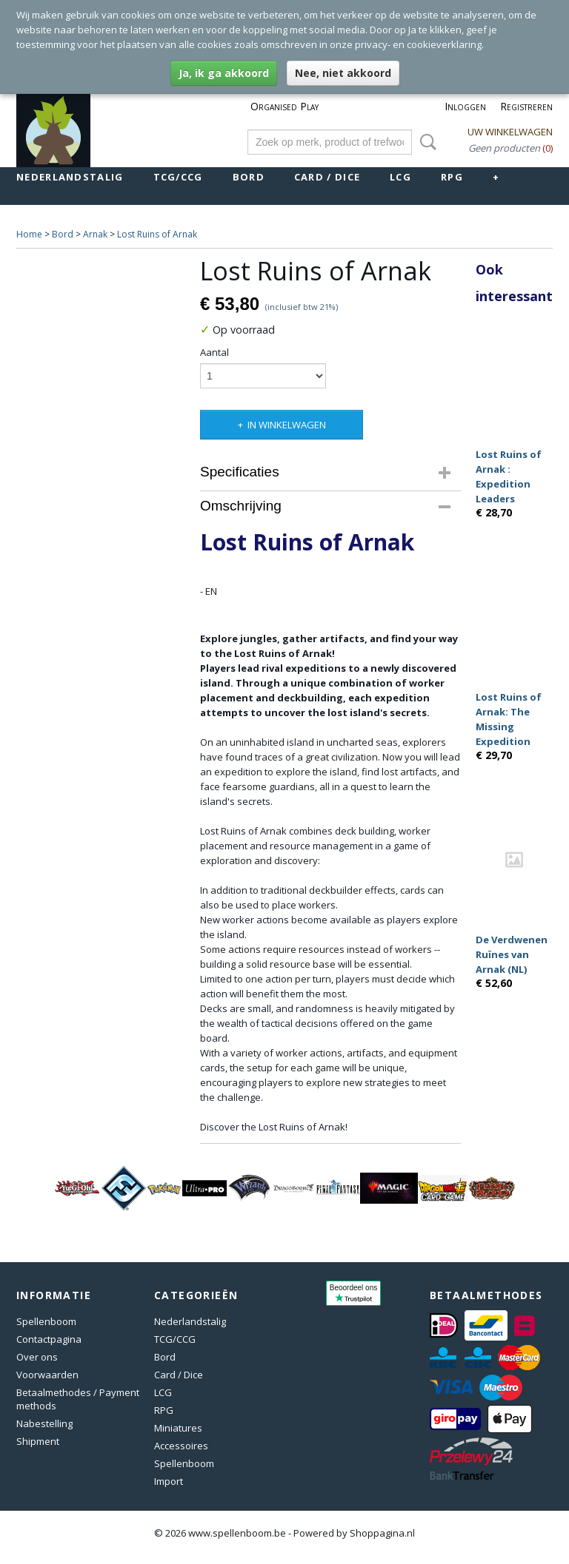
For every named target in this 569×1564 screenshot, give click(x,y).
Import (168, 1481)
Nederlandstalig (70, 176)
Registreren (526, 106)
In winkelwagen (286, 424)
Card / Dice (327, 176)
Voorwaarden (47, 1374)
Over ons (37, 1357)
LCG (400, 176)
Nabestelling (44, 1423)
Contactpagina (48, 1339)
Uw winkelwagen (510, 131)
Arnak (95, 234)
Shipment (37, 1441)
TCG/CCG (178, 176)
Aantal (214, 352)
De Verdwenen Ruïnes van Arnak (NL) (512, 954)
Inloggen (465, 106)
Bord (248, 176)
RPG (452, 176)
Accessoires (181, 1445)
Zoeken (425, 142)
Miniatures (178, 1428)
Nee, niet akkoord (343, 73)
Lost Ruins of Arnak (157, 234)
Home (29, 234)
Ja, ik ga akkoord (224, 73)
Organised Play (284, 106)
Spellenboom (46, 1321)
